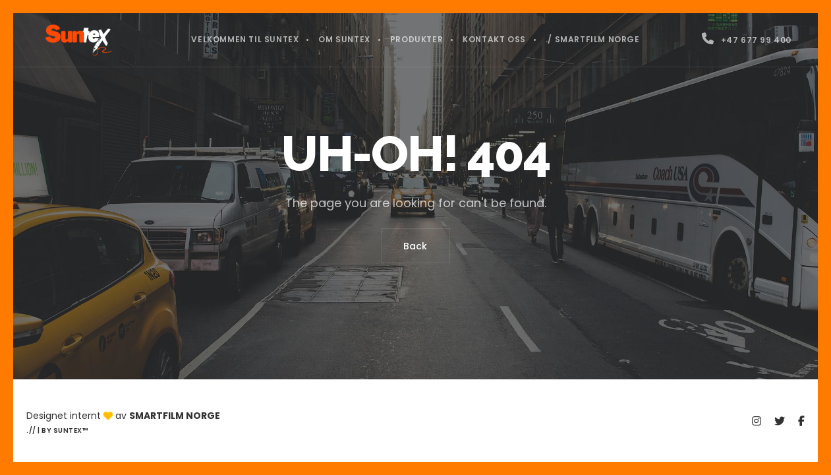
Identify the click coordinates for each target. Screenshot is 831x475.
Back (416, 246)
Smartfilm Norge (174, 415)
